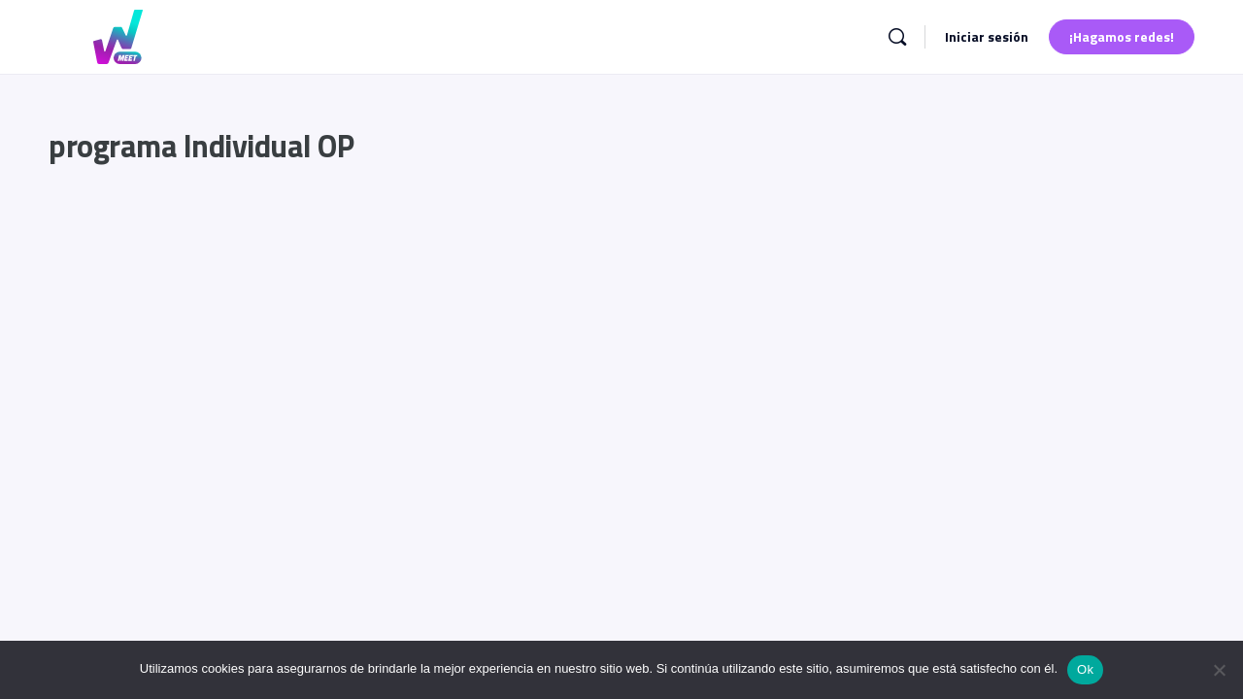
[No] (1218, 670)
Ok (1085, 669)
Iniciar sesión (986, 36)
